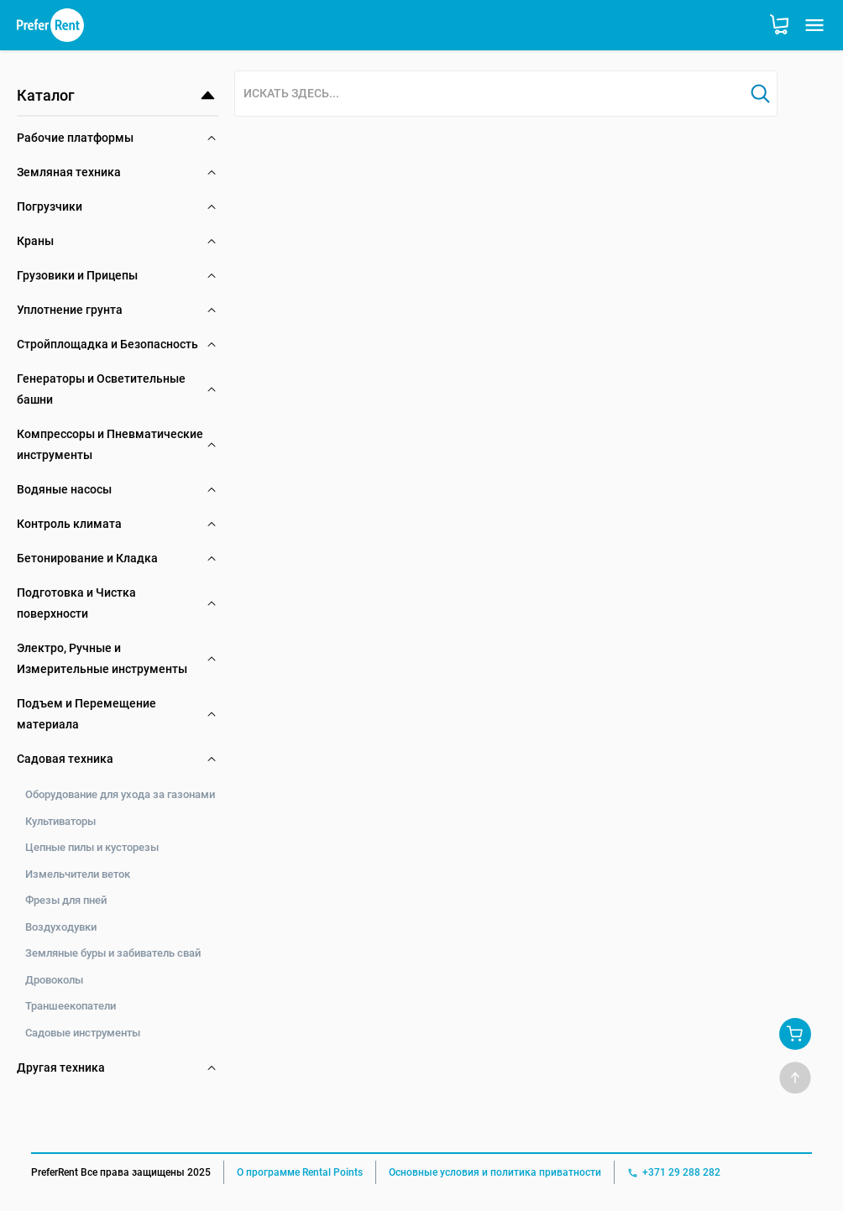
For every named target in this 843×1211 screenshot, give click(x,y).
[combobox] (489, 94)
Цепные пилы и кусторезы (92, 847)
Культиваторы (60, 821)
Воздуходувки (61, 927)
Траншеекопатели (70, 1006)
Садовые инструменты (82, 1032)
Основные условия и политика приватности (495, 1172)
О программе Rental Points (300, 1172)
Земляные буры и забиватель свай (113, 953)
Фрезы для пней (66, 900)
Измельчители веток (77, 874)
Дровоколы (54, 979)
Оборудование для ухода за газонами (120, 794)
